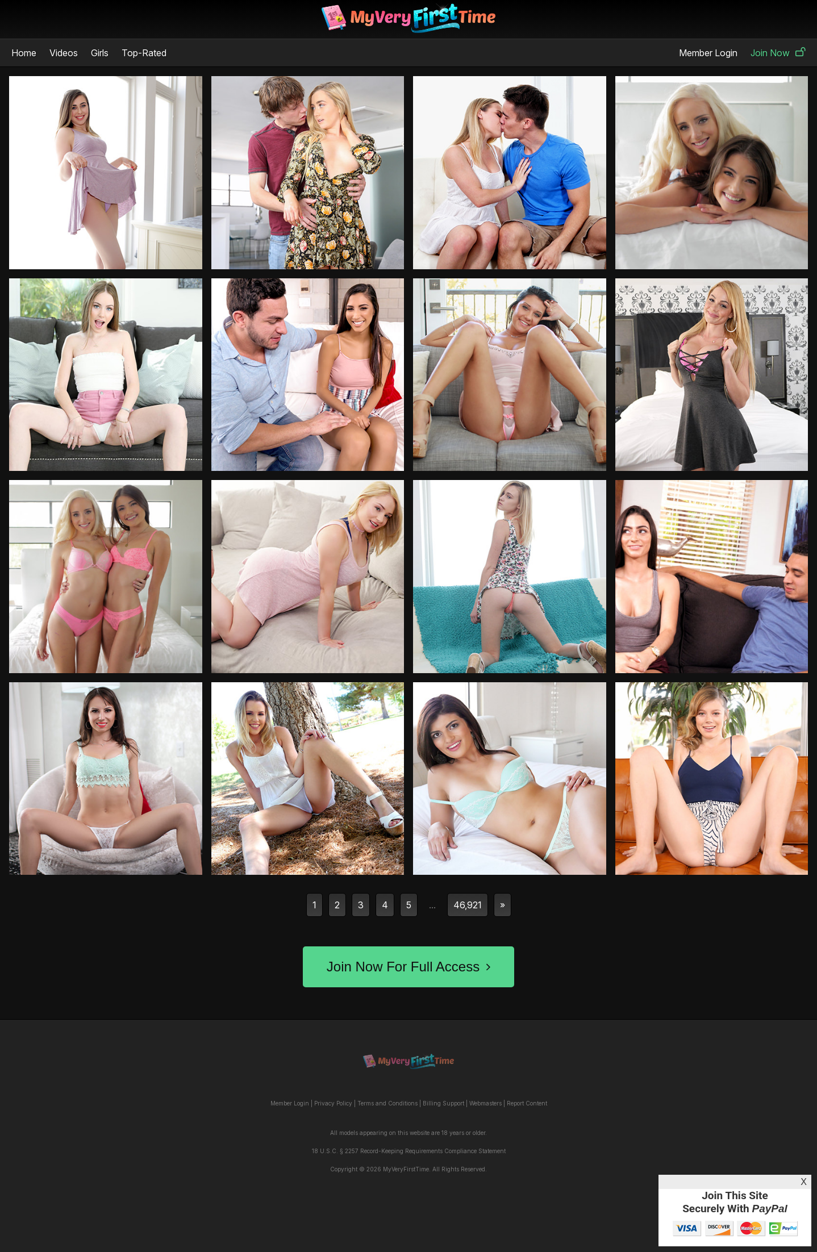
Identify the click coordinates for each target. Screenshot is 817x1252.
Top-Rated (144, 53)
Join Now (778, 53)
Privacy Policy (333, 1103)
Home (23, 53)
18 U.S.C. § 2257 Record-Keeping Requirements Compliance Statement (409, 1150)
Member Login (708, 53)
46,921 (467, 905)
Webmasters (485, 1103)
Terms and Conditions (387, 1103)
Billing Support (443, 1103)
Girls (100, 53)
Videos (63, 53)
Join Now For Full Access (408, 966)
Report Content (527, 1103)
